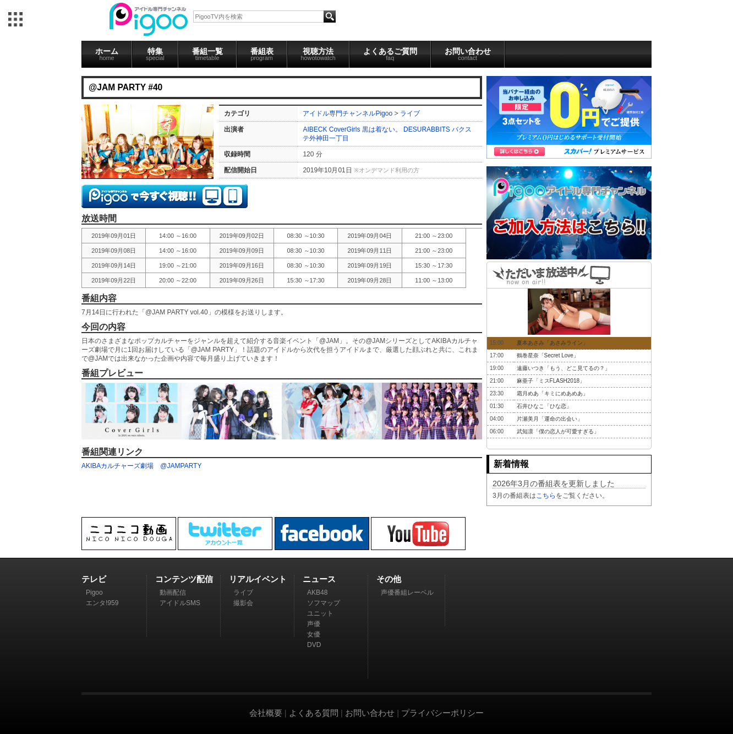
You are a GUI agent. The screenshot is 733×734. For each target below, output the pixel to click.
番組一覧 (207, 54)
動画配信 (173, 592)
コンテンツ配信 (184, 579)
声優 (313, 624)
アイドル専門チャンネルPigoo (347, 113)
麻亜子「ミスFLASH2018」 (551, 381)
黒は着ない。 (382, 129)
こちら (546, 495)
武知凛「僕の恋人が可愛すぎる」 (558, 431)
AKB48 (317, 592)
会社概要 (265, 712)
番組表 (261, 54)
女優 (313, 634)
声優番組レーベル (407, 592)
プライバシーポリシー (442, 712)
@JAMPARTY (180, 466)
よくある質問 (313, 712)
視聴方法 (318, 54)
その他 (388, 579)
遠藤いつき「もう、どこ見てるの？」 (563, 368)
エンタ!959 (102, 603)
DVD (314, 645)
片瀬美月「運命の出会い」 (550, 419)
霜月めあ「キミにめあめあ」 (552, 393)
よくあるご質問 (390, 54)
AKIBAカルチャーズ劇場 (117, 466)
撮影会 (243, 603)
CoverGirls (344, 129)
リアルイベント (258, 579)
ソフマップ (323, 603)
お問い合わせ (468, 54)
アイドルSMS (180, 603)
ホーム (106, 54)
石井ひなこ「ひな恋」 (544, 406)
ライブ (410, 113)
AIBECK (315, 129)
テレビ (93, 579)
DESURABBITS (426, 129)
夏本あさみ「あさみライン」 (552, 343)
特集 (155, 54)
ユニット (320, 613)
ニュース (319, 579)
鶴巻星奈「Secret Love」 (548, 355)
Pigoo (94, 592)
